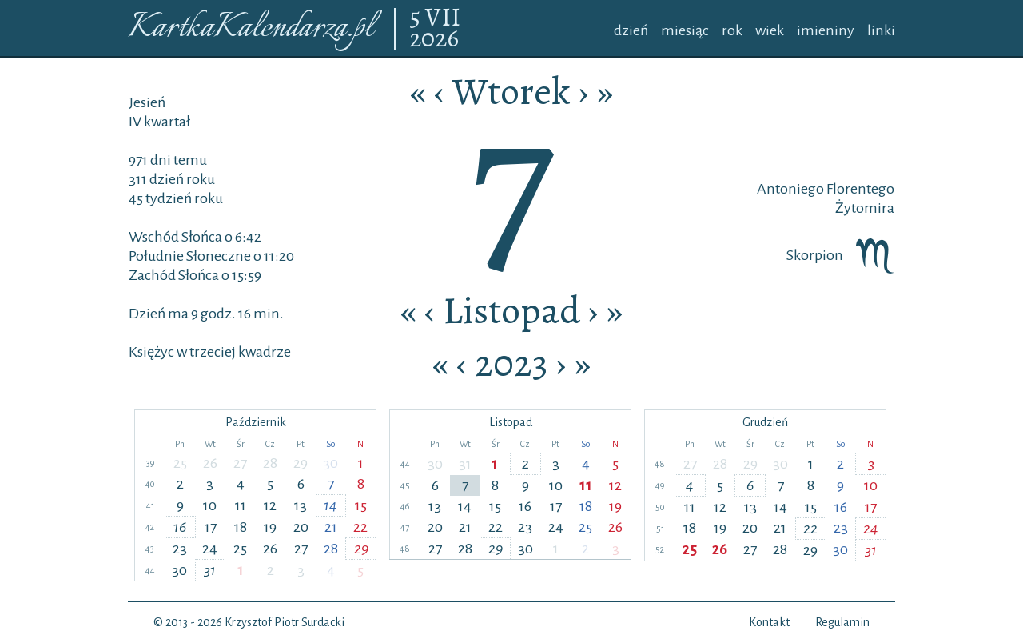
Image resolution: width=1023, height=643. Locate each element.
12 (270, 505)
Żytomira (864, 208)
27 (240, 463)
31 (210, 570)
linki (881, 30)
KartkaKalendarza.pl (250, 28)
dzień (631, 30)
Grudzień (765, 422)
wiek (769, 30)
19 (270, 527)
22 (360, 527)
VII (442, 18)
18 (240, 527)
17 (211, 527)
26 (210, 463)
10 (210, 505)
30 (330, 463)
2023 (511, 363)
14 (330, 505)
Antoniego (790, 189)
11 (240, 505)
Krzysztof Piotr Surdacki (284, 622)
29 (300, 463)
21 (330, 527)
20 (300, 527)
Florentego (859, 189)
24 (209, 549)
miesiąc (685, 30)
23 (180, 549)
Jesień (147, 102)
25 (180, 463)
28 (270, 463)
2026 (434, 39)
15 (361, 505)
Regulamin (842, 622)
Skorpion (840, 255)
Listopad (511, 310)
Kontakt (769, 622)
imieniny (825, 30)
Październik (255, 422)
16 (179, 527)
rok (732, 30)
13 (300, 505)
